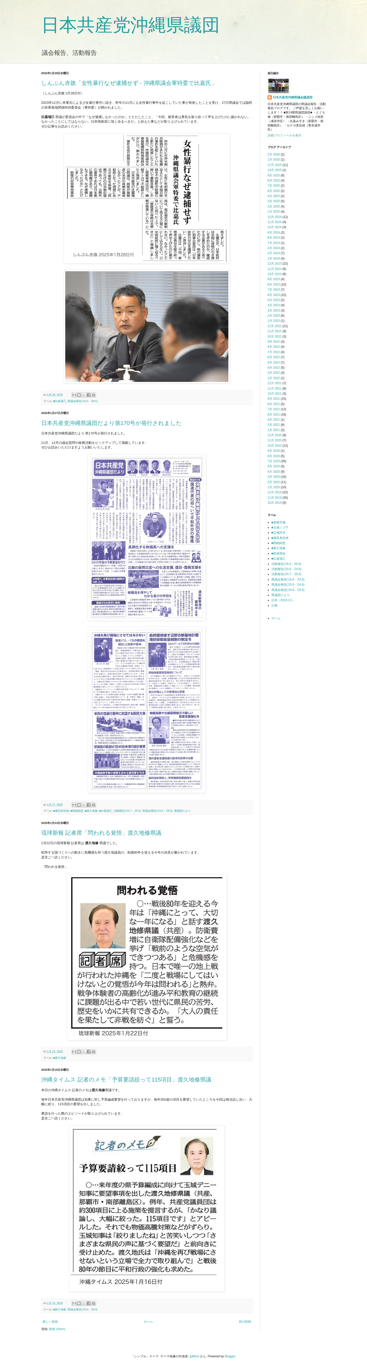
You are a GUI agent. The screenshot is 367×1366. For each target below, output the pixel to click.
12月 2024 (275, 217)
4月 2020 (274, 471)
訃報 (274, 605)
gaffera (194, 1356)
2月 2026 (274, 154)
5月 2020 (274, 466)
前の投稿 (245, 1321)
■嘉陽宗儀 (278, 522)
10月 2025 (275, 170)
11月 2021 (275, 388)
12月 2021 (275, 383)
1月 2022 (274, 378)
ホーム (148, 1321)
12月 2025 (275, 165)
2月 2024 (274, 253)
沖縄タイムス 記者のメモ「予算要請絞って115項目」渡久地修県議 (126, 1079)
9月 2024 (274, 232)
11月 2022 (275, 331)
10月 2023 (275, 274)
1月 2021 (274, 430)
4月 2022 (274, 367)
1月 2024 (274, 258)
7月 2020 (274, 461)
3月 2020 (274, 477)
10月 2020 (275, 445)
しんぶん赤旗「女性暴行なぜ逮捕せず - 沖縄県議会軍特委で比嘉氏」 (129, 83)
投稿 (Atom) (57, 1329)
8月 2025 (274, 180)
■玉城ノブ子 (280, 527)
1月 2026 (274, 159)
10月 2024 (275, 227)
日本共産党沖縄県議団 (130, 25)
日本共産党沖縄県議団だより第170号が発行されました (111, 423)
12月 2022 (275, 326)
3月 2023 (274, 310)
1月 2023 (274, 321)
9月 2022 (274, 341)
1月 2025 (274, 211)
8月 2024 (274, 237)
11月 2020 (275, 440)
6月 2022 (274, 357)
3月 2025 (274, 201)
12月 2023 (275, 263)
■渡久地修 (91, 810)
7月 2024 (274, 243)
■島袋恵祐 (278, 553)
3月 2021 (274, 425)
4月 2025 (274, 196)
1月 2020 (274, 487)
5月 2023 (274, 300)
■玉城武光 (278, 532)
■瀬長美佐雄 (61, 810)
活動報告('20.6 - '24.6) (286, 569)
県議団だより (182, 810)
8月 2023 (274, 284)
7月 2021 (274, 409)
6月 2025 (274, 191)
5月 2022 (274, 362)
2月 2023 (274, 315)
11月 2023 (275, 269)
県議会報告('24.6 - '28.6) (83, 401)
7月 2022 (274, 352)
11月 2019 (275, 497)
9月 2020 (274, 451)
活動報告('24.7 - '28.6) (127, 810)
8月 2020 (274, 456)
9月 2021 (274, 399)
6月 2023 (274, 295)
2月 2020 (274, 482)
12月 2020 (275, 435)
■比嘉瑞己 (59, 401)
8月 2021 (274, 404)
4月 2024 (274, 248)
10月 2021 (275, 393)
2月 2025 (274, 206)
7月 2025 (274, 185)
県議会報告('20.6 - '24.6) (288, 584)
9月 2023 (274, 279)
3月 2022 (274, 373)
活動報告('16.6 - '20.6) (286, 564)
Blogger (230, 1356)
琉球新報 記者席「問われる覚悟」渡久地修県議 (101, 833)
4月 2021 (274, 419)
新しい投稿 (50, 1321)
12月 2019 (275, 492)
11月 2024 (275, 222)
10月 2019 (275, 503)
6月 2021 (274, 414)
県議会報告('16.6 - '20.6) (288, 579)
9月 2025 (274, 175)
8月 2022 (274, 347)
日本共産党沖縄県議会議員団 (292, 97)
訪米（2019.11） (283, 600)
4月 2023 (274, 305)
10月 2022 (275, 336)
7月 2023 (274, 289)
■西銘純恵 (76, 810)
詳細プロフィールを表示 (284, 135)
